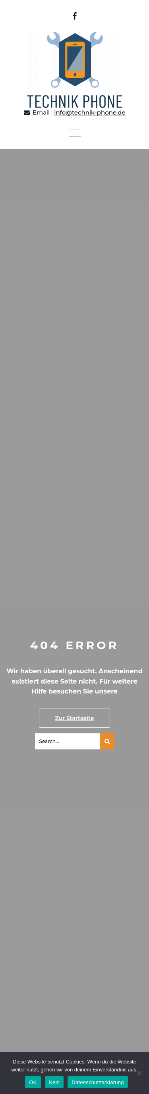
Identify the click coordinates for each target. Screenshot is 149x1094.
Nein (54, 1082)
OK (33, 1082)
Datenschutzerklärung (98, 1082)
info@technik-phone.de (90, 112)
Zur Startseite (74, 718)
